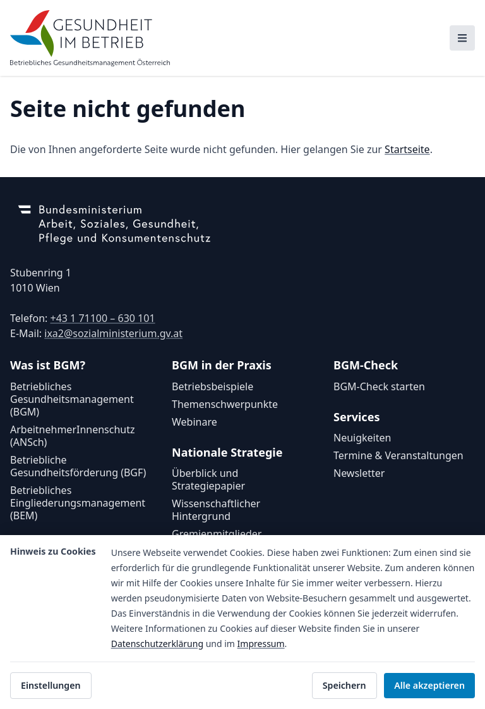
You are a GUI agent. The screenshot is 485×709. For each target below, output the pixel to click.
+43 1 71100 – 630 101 (102, 318)
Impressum (261, 644)
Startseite (407, 149)
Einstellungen (51, 685)
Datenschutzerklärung (157, 644)
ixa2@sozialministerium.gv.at (113, 333)
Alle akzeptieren (429, 685)
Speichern (344, 685)
